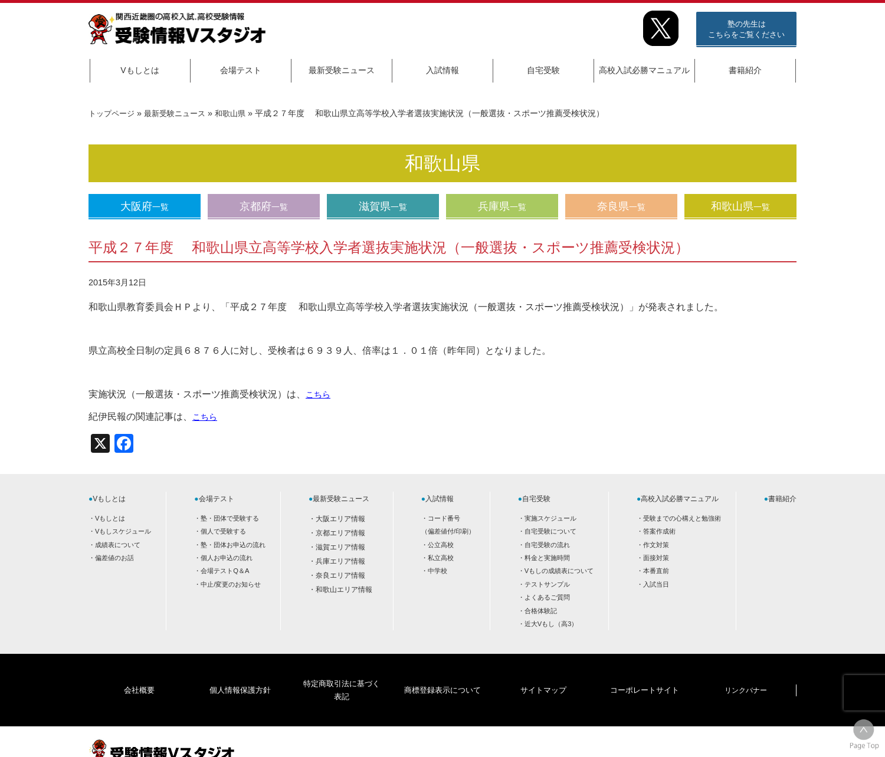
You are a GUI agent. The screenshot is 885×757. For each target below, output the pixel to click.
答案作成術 (659, 531)
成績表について (117, 544)
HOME (702, 737)
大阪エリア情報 (340, 519)
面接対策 (656, 557)
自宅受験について (550, 531)
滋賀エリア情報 (340, 547)
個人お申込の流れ (227, 557)
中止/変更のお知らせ (231, 584)
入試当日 (656, 584)
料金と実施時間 (547, 557)
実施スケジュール (550, 518)
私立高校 (441, 557)
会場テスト (240, 70)
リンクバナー (746, 671)
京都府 (264, 206)
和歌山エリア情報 (344, 589)
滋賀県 (383, 206)
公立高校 (441, 544)
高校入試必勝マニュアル (644, 70)
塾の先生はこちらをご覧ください (746, 29)
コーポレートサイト (644, 671)
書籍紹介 (745, 70)
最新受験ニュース (342, 70)
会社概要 (139, 671)
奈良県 (621, 206)
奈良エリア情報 (340, 575)
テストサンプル (547, 584)
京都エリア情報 (340, 533)
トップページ (113, 113)
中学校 (437, 570)
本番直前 (656, 570)
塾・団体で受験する (230, 518)
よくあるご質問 (547, 597)
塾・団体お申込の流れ (233, 544)
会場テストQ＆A (225, 570)
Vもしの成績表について (559, 570)
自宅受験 (543, 70)
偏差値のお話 (114, 557)
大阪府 (144, 206)
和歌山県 (239, 113)
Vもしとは (139, 70)
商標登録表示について (442, 671)
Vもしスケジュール (123, 531)
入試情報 (442, 70)
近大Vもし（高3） (551, 623)
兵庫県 (502, 206)
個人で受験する (223, 531)
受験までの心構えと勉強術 (682, 518)
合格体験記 (541, 610)
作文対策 (656, 544)
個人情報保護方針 (240, 671)
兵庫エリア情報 (340, 561)
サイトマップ (543, 671)
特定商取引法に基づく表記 (341, 671)
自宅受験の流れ (547, 544)
